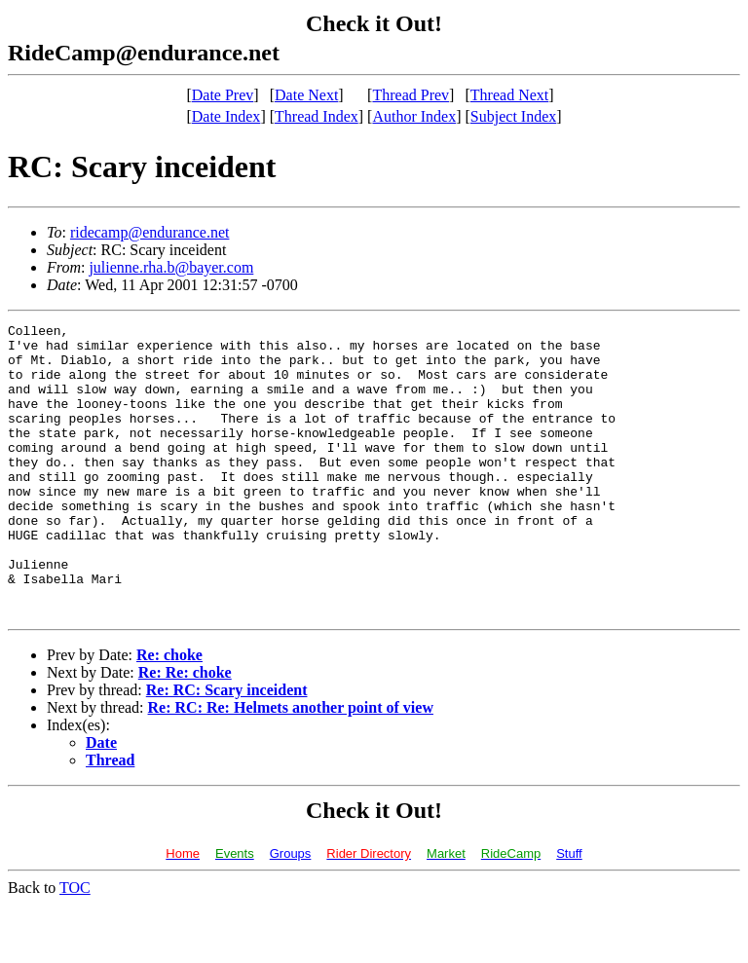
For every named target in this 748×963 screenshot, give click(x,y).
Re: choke (169, 713)
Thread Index (316, 116)
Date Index (226, 116)
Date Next (306, 95)
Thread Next (509, 95)
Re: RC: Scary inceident (227, 748)
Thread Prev (410, 95)
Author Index (414, 116)
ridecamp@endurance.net (150, 232)
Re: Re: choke (185, 730)
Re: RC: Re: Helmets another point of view (290, 766)
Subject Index (513, 116)
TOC (75, 946)
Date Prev (223, 95)
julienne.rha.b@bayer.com (171, 267)
